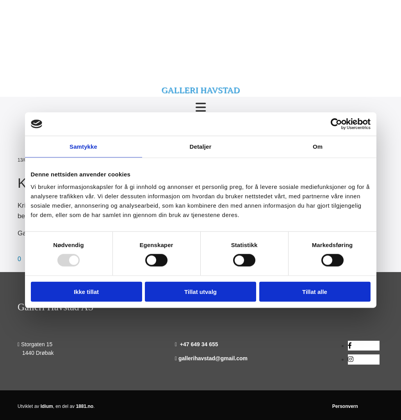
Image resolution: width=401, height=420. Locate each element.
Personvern (345, 406)
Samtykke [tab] (83, 146)
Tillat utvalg (200, 291)
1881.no (84, 406)
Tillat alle (314, 291)
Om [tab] (318, 146)
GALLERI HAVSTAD (200, 90)
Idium (47, 406)
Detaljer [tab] (201, 146)
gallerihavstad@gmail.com (213, 358)
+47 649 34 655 (199, 344)
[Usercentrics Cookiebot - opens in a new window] (336, 124)
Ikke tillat (86, 291)
